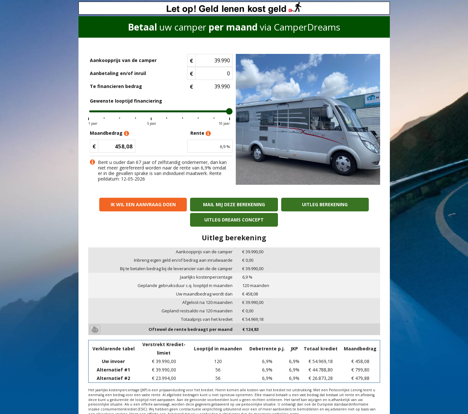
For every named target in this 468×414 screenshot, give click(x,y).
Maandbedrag (109, 133)
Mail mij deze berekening (197, 204)
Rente (200, 133)
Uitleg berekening (271, 204)
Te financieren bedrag (116, 86)
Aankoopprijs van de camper (123, 60)
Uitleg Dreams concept (344, 204)
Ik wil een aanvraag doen (123, 204)
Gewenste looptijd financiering (126, 101)
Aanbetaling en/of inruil (118, 73)
